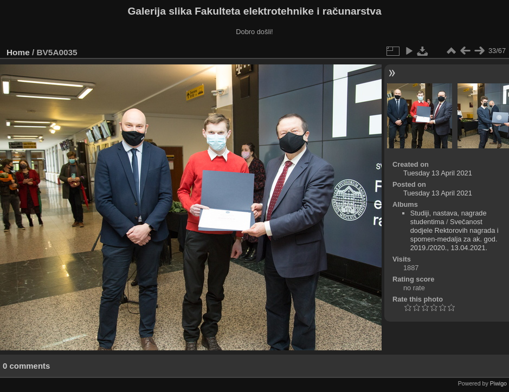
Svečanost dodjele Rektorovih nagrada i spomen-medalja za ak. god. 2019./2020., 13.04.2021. (454, 235)
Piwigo (498, 383)
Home (18, 52)
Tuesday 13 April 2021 (437, 173)
